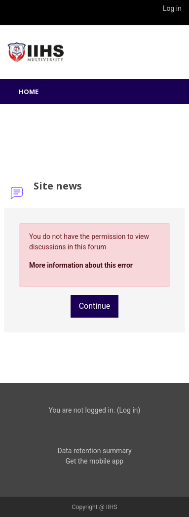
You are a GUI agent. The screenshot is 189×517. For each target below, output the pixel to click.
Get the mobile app (94, 461)
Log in (172, 8)
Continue (95, 306)
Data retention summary (94, 451)
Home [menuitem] (28, 91)
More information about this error (81, 265)
